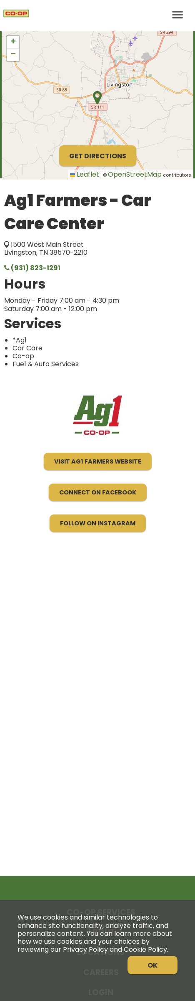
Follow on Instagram (97, 523)
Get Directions (97, 156)
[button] (13, 42)
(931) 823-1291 (32, 268)
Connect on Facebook (97, 492)
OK (153, 965)
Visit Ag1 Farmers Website (97, 461)
